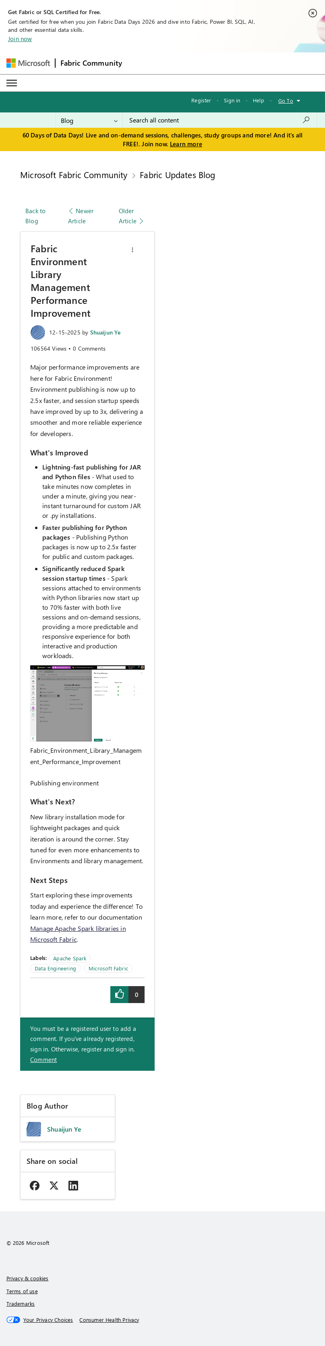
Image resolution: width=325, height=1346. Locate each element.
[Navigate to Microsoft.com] (28, 63)
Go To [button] (285, 100)
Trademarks (20, 1303)
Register (201, 100)
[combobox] (219, 120)
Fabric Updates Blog (177, 174)
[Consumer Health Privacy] (109, 1320)
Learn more (186, 144)
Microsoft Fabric (108, 968)
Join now (20, 39)
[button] (132, 249)
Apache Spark (69, 958)
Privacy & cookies (27, 1278)
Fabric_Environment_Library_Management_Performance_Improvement (86, 755)
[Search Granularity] (89, 120)
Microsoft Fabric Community (74, 174)
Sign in (232, 100)
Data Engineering (55, 968)
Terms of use (22, 1291)
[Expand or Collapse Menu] (11, 83)
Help (258, 100)
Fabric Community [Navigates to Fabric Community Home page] (91, 63)
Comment (43, 1059)
